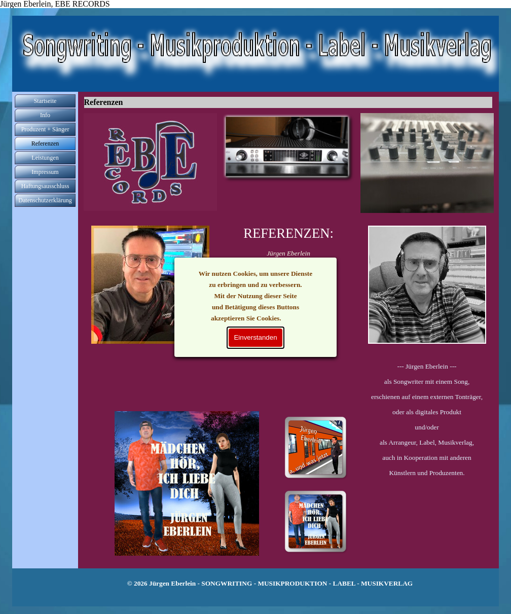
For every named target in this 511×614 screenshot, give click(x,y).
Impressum (44, 171)
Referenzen (45, 143)
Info (45, 115)
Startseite (45, 100)
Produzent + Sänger (45, 129)
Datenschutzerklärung (44, 200)
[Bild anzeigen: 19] (315, 447)
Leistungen (44, 157)
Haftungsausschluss (45, 186)
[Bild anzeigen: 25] (315, 521)
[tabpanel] (427, 427)
